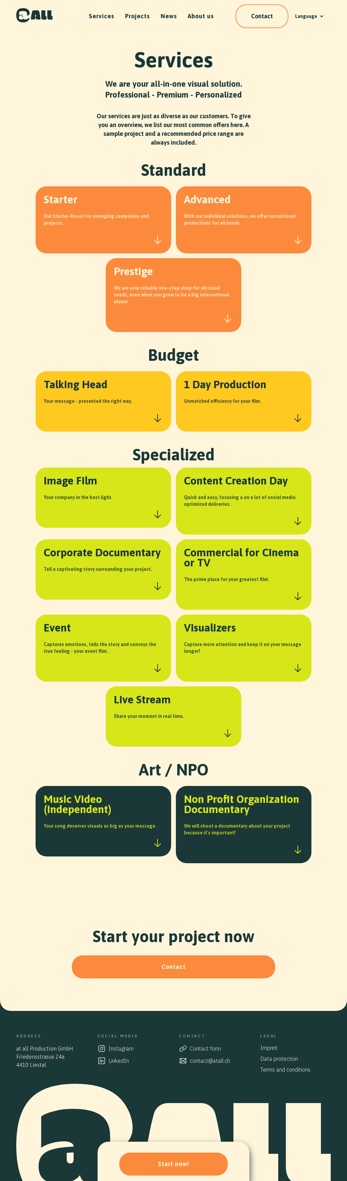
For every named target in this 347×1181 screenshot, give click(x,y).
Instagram (121, 1048)
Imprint (269, 1047)
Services (101, 16)
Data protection (279, 1058)
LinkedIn (118, 1060)
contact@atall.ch (210, 1060)
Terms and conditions (285, 1069)
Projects (137, 16)
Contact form (205, 1048)
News (169, 16)
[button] (309, 16)
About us (201, 16)
